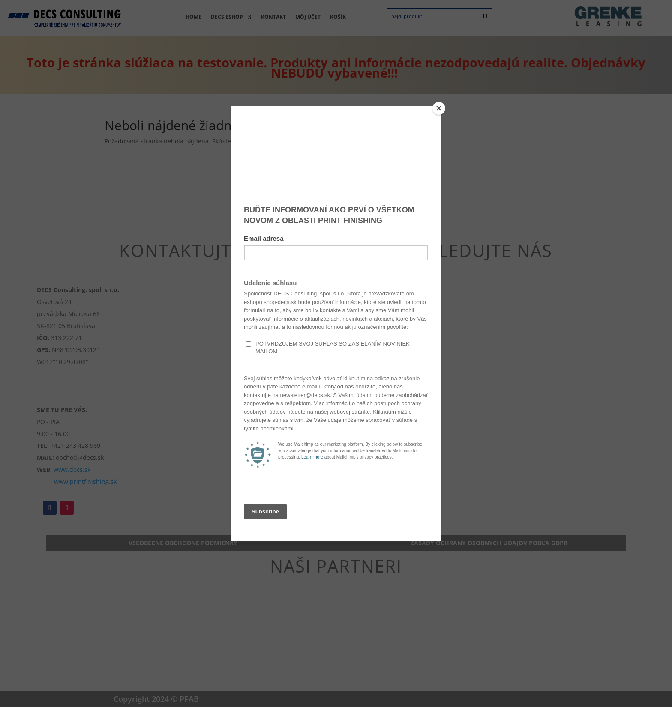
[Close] (438, 108)
